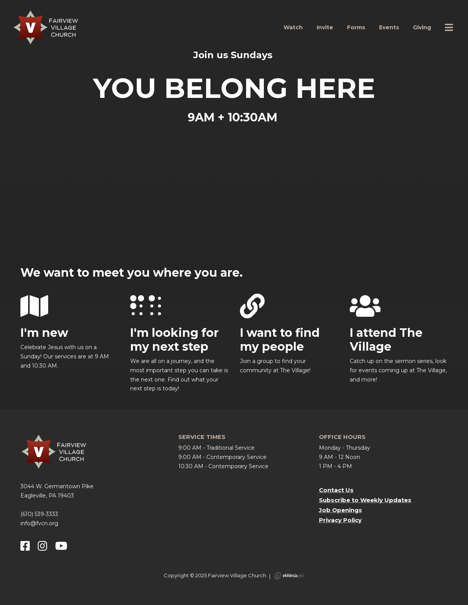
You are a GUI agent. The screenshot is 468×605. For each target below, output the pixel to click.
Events (389, 27)
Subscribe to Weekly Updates (365, 500)
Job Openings (340, 510)
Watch (293, 27)
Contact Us (336, 490)
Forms (356, 27)
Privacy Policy (340, 520)
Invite (325, 27)
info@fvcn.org (39, 523)
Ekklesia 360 (288, 576)
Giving (422, 27)
